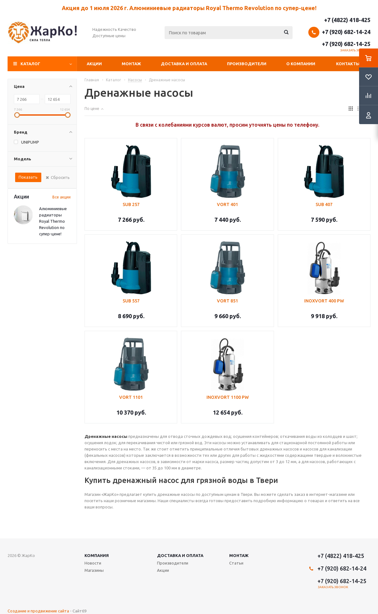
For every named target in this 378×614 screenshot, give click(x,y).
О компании (300, 63)
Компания (96, 555)
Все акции (61, 197)
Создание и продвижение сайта (38, 611)
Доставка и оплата (184, 63)
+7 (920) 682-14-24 (346, 32)
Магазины (94, 570)
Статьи (236, 563)
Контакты (348, 63)
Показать (28, 177)
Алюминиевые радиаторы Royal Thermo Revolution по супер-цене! (53, 221)
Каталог (30, 63)
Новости (92, 563)
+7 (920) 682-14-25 (346, 44)
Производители (246, 63)
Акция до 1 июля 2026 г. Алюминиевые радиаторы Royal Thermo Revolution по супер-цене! (189, 8)
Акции (94, 63)
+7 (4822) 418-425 (347, 20)
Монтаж (131, 63)
